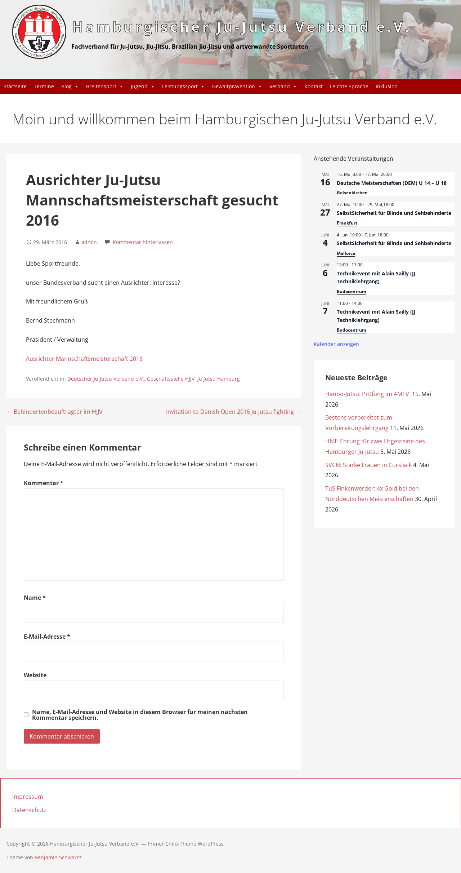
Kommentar (43, 483)
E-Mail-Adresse (47, 637)
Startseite (15, 86)
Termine (44, 86)
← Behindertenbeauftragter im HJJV (54, 412)
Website (35, 675)
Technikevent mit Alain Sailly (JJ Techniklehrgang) (376, 277)
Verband (283, 86)
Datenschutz (29, 810)
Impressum (27, 797)
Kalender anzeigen (336, 344)
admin (89, 242)
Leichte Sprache (349, 86)
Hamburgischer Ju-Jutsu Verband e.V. (241, 26)
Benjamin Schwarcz (58, 857)
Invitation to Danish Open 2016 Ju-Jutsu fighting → (233, 412)
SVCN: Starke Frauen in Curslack (368, 465)
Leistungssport (183, 86)
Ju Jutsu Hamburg (218, 378)
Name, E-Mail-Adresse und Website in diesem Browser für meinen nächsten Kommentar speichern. (140, 715)
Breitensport (105, 86)
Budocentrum (351, 291)
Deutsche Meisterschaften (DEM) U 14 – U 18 (392, 183)
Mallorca (346, 253)
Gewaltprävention (237, 86)
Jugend (143, 86)
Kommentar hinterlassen (143, 242)
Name (35, 598)
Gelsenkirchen (352, 193)
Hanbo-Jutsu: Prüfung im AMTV (368, 394)
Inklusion (387, 86)
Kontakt (313, 86)
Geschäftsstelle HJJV (170, 378)
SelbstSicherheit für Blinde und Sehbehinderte (394, 212)
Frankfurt (347, 223)
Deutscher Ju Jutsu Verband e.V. (105, 378)
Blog (70, 86)
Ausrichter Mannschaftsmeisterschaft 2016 (84, 359)
